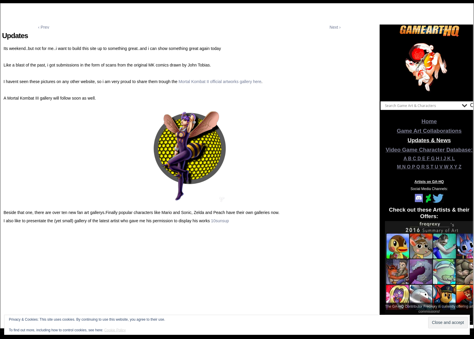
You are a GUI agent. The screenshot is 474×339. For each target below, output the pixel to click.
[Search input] (422, 105)
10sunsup (220, 220)
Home (429, 121)
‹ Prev (43, 27)
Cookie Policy (115, 330)
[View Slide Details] (429, 67)
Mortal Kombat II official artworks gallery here (219, 81)
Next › (335, 27)
